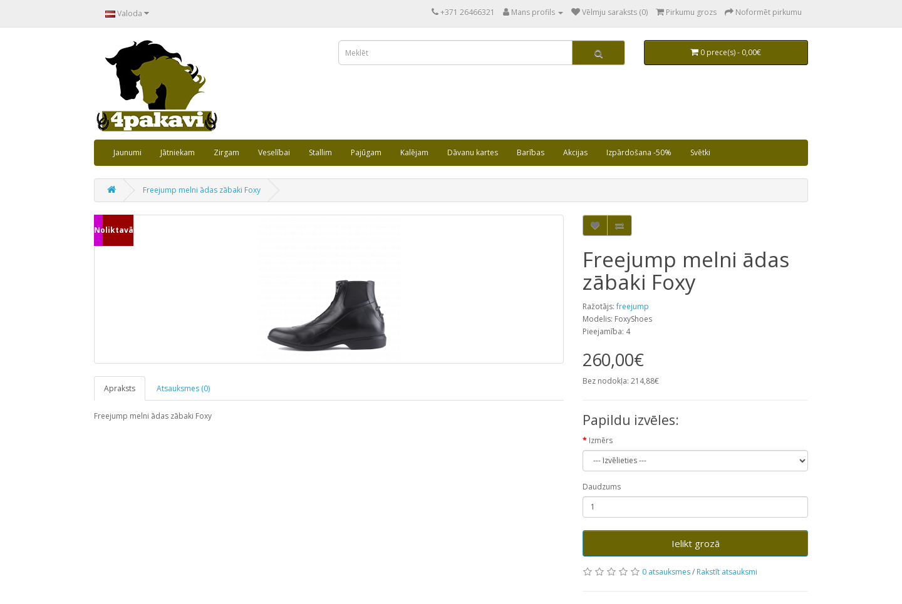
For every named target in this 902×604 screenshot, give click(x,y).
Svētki (700, 152)
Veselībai (274, 152)
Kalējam (414, 152)
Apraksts (119, 388)
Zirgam (226, 152)
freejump (632, 306)
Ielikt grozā (695, 543)
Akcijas (575, 152)
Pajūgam (366, 152)
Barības (530, 152)
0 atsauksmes (666, 571)
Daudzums (602, 486)
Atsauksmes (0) (183, 388)
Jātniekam (177, 152)
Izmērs (601, 440)
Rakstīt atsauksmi (727, 571)
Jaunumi (127, 152)
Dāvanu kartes (472, 152)
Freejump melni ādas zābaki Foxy (202, 190)
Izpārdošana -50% (638, 152)
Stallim (320, 152)
